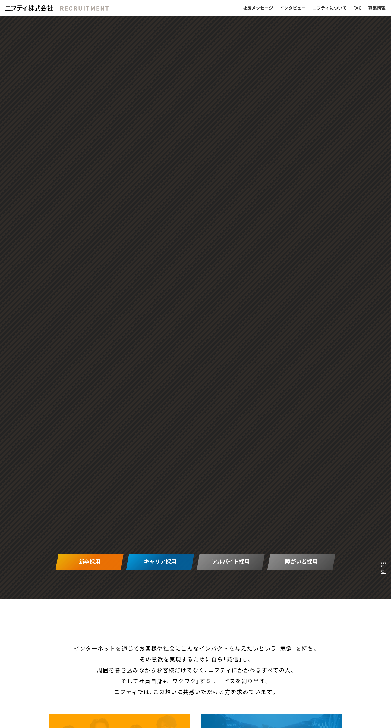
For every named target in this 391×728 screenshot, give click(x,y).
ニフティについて (329, 8)
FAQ (357, 8)
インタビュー (293, 8)
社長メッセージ (258, 8)
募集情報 (377, 8)
